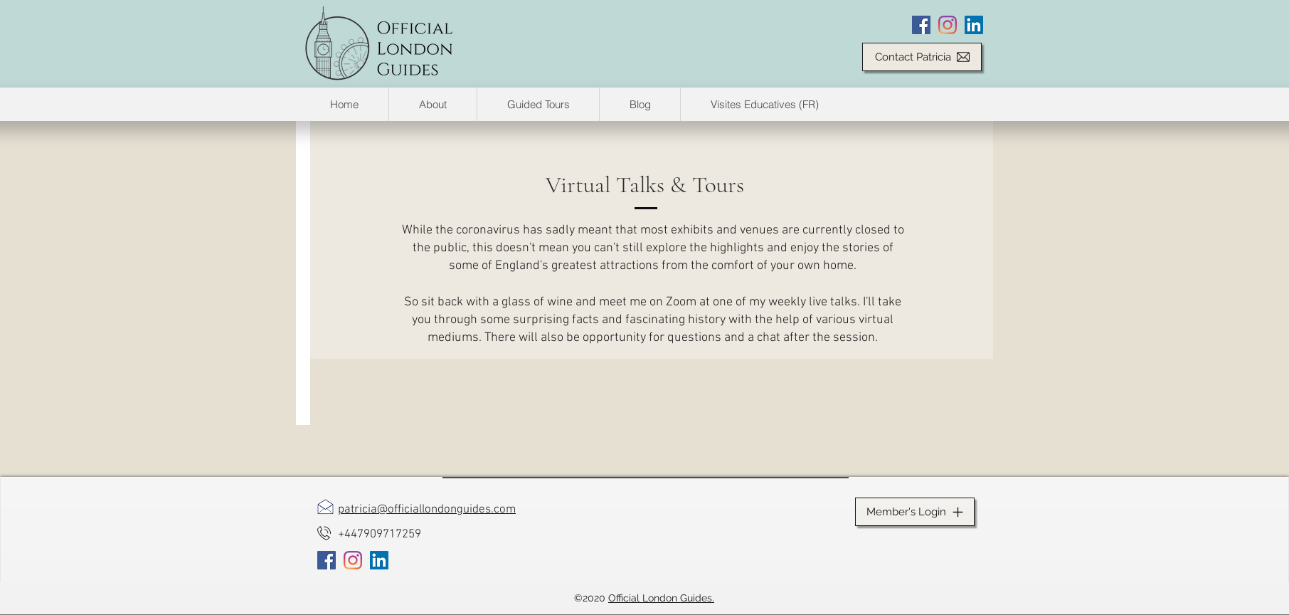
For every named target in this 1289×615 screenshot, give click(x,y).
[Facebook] (921, 25)
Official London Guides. (661, 598)
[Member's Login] (915, 512)
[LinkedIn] (974, 25)
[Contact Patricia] (922, 57)
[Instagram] (947, 25)
